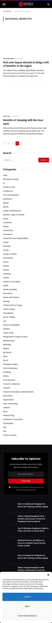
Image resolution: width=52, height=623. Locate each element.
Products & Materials (11, 384)
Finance (6, 270)
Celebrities (7, 223)
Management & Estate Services (15, 337)
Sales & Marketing (10, 404)
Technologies (8, 423)
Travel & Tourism (9, 435)
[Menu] (4, 4)
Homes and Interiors (11, 297)
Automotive (7, 199)
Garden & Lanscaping (11, 282)
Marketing (7, 345)
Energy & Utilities (10, 254)
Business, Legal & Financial (13, 215)
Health (5, 286)
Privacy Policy (23, 490)
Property (6, 388)
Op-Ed (5, 360)
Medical (6, 349)
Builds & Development (12, 211)
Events (5, 262)
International (8, 313)
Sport (5, 412)
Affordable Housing (10, 179)
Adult (5, 175)
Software (6, 408)
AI (4, 183)
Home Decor (8, 293)
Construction (8, 230)
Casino (5, 219)
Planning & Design (10, 364)
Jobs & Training (9, 317)
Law (4, 321)
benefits (22, 11)
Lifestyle (6, 329)
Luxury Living (8, 333)
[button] (48, 575)
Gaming (6, 278)
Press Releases (9, 380)
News (5, 356)
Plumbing (7, 372)
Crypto (5, 242)
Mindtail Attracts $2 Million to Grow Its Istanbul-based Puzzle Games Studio (32, 543)
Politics (6, 376)
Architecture (8, 191)
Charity (6, 227)
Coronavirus (7, 234)
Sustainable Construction (13, 419)
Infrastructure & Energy (12, 305)
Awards (6, 203)
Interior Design (9, 309)
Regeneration (8, 400)
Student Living (8, 415)
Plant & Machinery (10, 368)
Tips (4, 427)
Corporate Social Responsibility (15, 238)
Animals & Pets (9, 187)
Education (7, 246)
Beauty (6, 207)
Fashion (6, 266)
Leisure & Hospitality (11, 325)
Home (17, 11)
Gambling (7, 274)
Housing (6, 301)
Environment (8, 258)
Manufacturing (8, 341)
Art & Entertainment (11, 195)
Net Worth (7, 352)
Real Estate (7, 396)
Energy (6, 250)
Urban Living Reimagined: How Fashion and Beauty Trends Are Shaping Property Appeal (31, 518)
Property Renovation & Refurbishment (18, 392)
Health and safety (10, 289)
